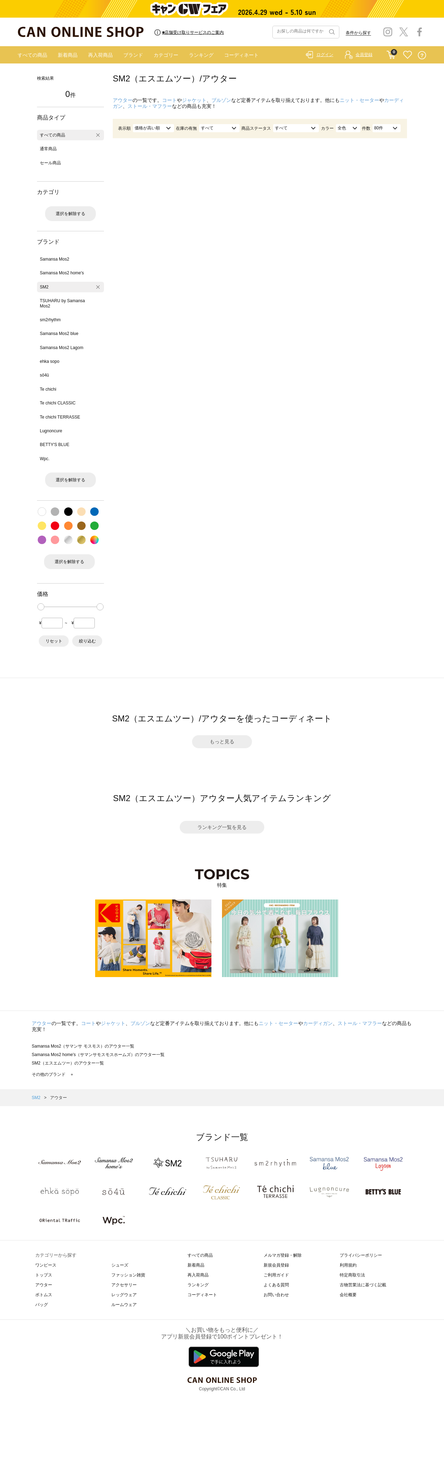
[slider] (40, 606)
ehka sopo (49, 361)
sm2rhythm (50, 319)
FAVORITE (407, 55)
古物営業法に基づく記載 (363, 1284)
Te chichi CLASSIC (57, 403)
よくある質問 (276, 1284)
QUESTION (422, 55)
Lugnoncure (51, 430)
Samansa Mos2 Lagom (61, 347)
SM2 (44, 287)
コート (169, 100)
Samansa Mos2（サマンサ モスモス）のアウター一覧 (83, 1046)
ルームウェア (124, 1304)
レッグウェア (124, 1294)
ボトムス (43, 1294)
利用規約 (348, 1265)
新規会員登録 (276, 1265)
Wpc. (44, 458)
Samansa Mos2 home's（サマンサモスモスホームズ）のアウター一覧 (98, 1054)
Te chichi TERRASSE (60, 417)
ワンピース (45, 1265)
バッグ (41, 1304)
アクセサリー (124, 1284)
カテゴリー (166, 55)
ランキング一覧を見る (222, 827)
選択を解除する (70, 213)
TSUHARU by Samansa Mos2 (62, 303)
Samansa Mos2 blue (59, 333)
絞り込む (87, 641)
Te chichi (48, 389)
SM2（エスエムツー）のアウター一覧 (68, 1063)
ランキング (201, 55)
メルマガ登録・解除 (283, 1255)
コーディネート (241, 55)
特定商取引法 (352, 1275)
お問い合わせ (276, 1294)
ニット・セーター (359, 100)
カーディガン (318, 1023)
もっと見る (222, 741)
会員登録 (364, 54)
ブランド (133, 55)
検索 (331, 32)
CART (391, 53)
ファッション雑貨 (128, 1275)
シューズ (119, 1265)
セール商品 (50, 162)
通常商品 (48, 148)
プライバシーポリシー (361, 1255)
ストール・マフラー (150, 106)
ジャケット (194, 100)
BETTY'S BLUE (54, 444)
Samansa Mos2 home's (62, 272)
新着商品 (68, 55)
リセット (53, 641)
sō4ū (44, 375)
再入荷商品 (100, 55)
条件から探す (358, 32)
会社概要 (348, 1294)
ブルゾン (221, 100)
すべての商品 (32, 55)
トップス (43, 1275)
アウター (122, 100)
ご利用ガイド (276, 1275)
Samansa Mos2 (54, 259)
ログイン (324, 54)
